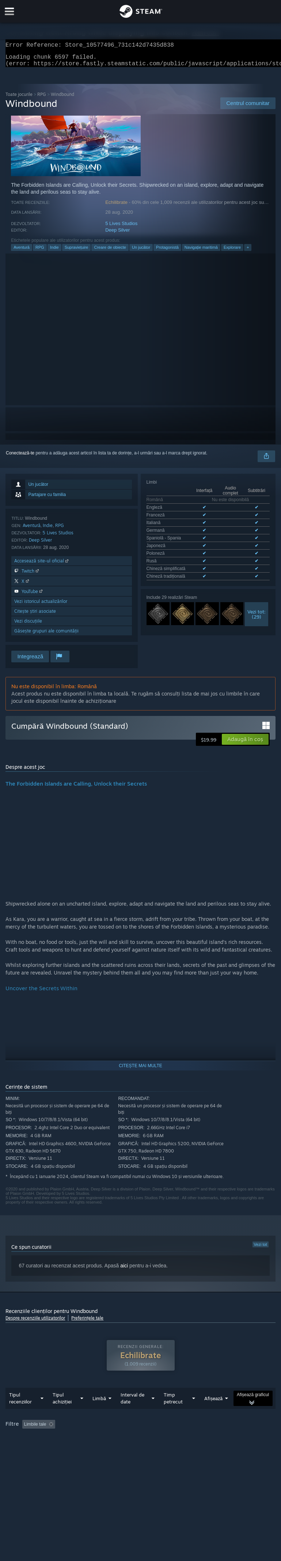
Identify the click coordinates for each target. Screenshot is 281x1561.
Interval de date (132, 1412)
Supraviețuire (76, 251)
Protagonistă (167, 251)
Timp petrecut (173, 1412)
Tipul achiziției (62, 1412)
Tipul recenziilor (20, 1412)
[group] (140, 1443)
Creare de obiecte (110, 251)
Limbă (99, 1413)
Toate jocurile (19, 98)
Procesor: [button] (146, 1448)
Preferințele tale (87, 1322)
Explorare (232, 251)
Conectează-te (20, 457)
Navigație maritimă (201, 251)
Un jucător (141, 251)
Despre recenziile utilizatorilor (35, 1322)
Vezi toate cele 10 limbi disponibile (180, 543)
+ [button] (248, 251)
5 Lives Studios (121, 228)
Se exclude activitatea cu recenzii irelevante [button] (122, 1438)
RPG (41, 98)
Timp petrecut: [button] (193, 1438)
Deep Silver (117, 234)
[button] (245, 743)
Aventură (22, 251)
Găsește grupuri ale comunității (46, 635)
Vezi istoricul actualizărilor (40, 605)
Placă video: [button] (181, 1448)
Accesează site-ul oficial (42, 565)
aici (124, 1270)
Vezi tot (260, 1249)
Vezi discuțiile (28, 625)
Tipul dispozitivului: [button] (225, 1448)
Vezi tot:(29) (256, 579)
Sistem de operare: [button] (104, 1448)
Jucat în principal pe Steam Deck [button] (39, 1448)
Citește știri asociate (35, 615)
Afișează (213, 1413)
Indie (54, 251)
